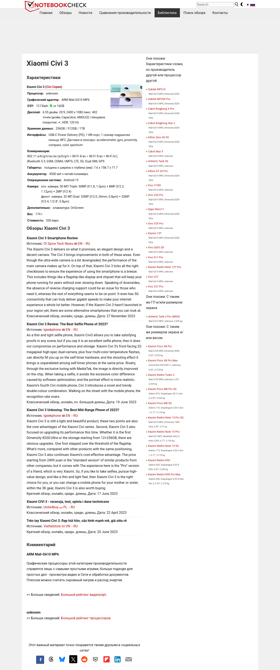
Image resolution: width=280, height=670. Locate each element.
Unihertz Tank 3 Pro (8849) (164, 316)
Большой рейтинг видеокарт (83, 595)
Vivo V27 (153, 276)
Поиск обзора (194, 13)
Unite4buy (50, 507)
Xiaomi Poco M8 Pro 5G (162, 389)
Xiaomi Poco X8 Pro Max (163, 360)
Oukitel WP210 (157, 89)
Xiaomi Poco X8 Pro (160, 346)
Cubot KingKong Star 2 (161, 123)
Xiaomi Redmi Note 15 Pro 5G (165, 417)
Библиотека (167, 13)
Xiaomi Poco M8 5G (160, 403)
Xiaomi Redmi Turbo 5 (161, 374)
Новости (85, 13)
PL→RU (69, 507)
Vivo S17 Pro (155, 257)
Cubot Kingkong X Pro (161, 108)
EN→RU (84, 244)
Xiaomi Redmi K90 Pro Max (164, 474)
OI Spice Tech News (58, 244)
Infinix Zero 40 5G (158, 137)
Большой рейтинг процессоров (85, 618)
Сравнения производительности (125, 13)
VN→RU (72, 526)
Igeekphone (52, 330)
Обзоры (65, 13)
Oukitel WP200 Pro (159, 99)
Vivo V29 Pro (155, 223)
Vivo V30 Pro (155, 195)
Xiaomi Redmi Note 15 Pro (163, 431)
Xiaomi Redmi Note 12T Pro (164, 267)
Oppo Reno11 (156, 209)
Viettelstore (52, 526)
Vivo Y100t (154, 185)
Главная (46, 13)
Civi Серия (53, 87)
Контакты (220, 13)
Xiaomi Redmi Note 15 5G (163, 445)
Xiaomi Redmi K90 (159, 460)
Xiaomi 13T (155, 233)
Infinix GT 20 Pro (158, 171)
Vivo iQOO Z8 (156, 247)
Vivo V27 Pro (155, 286)
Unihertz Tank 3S (158, 161)
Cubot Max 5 (155, 151)
